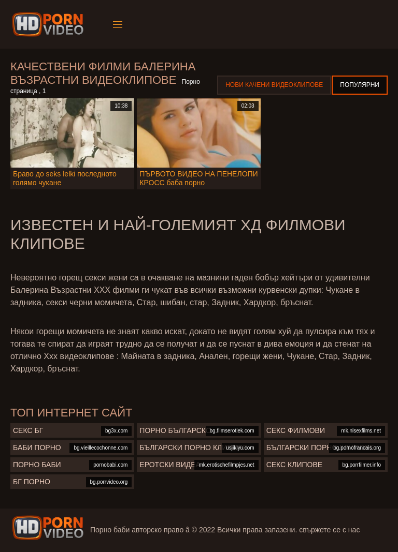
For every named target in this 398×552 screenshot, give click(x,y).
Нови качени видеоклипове (274, 84)
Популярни (359, 84)
